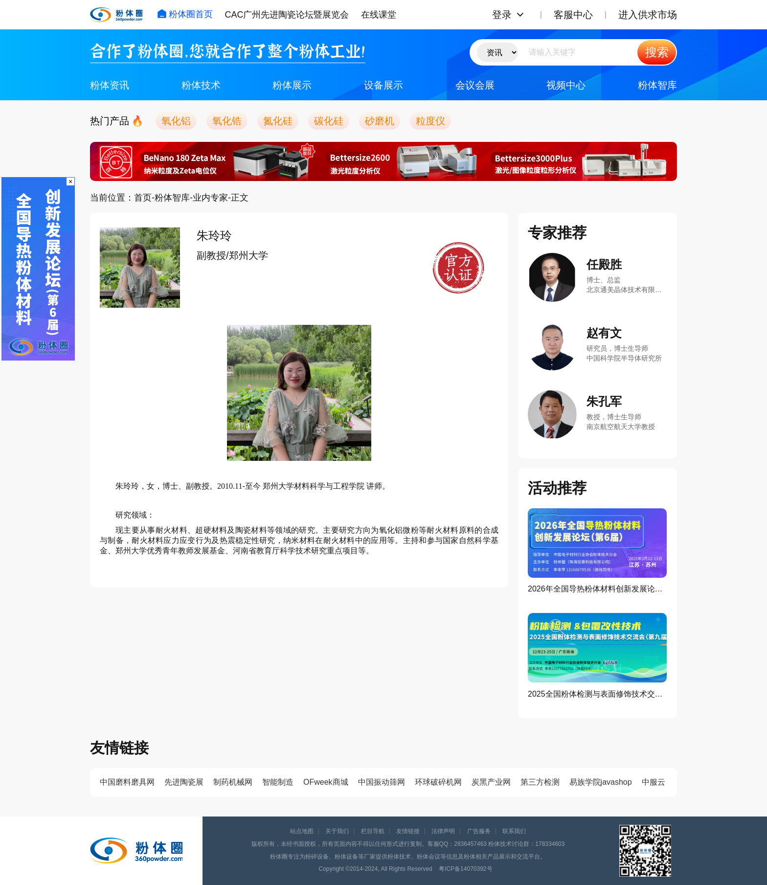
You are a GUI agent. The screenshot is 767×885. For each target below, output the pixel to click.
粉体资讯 (109, 85)
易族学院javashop (600, 782)
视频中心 (566, 85)
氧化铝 (176, 120)
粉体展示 (292, 85)
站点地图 (302, 831)
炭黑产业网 (491, 782)
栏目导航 (372, 831)
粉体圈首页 (185, 14)
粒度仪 (430, 120)
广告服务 (479, 831)
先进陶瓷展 (183, 782)
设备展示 (383, 85)
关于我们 (337, 831)
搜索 (657, 52)
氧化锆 (227, 120)
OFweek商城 (325, 782)
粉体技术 (201, 85)
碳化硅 (328, 120)
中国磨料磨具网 (127, 782)
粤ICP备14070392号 (465, 869)
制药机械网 (232, 782)
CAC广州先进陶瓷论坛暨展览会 (287, 15)
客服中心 (573, 15)
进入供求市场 (647, 15)
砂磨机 (379, 120)
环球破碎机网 (438, 782)
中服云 (653, 782)
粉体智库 (657, 85)
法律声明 (443, 831)
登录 (502, 15)
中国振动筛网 (381, 782)
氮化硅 (278, 120)
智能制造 (277, 782)
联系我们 (514, 831)
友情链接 (408, 831)
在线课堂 (378, 15)
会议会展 (475, 85)
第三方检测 (540, 782)
